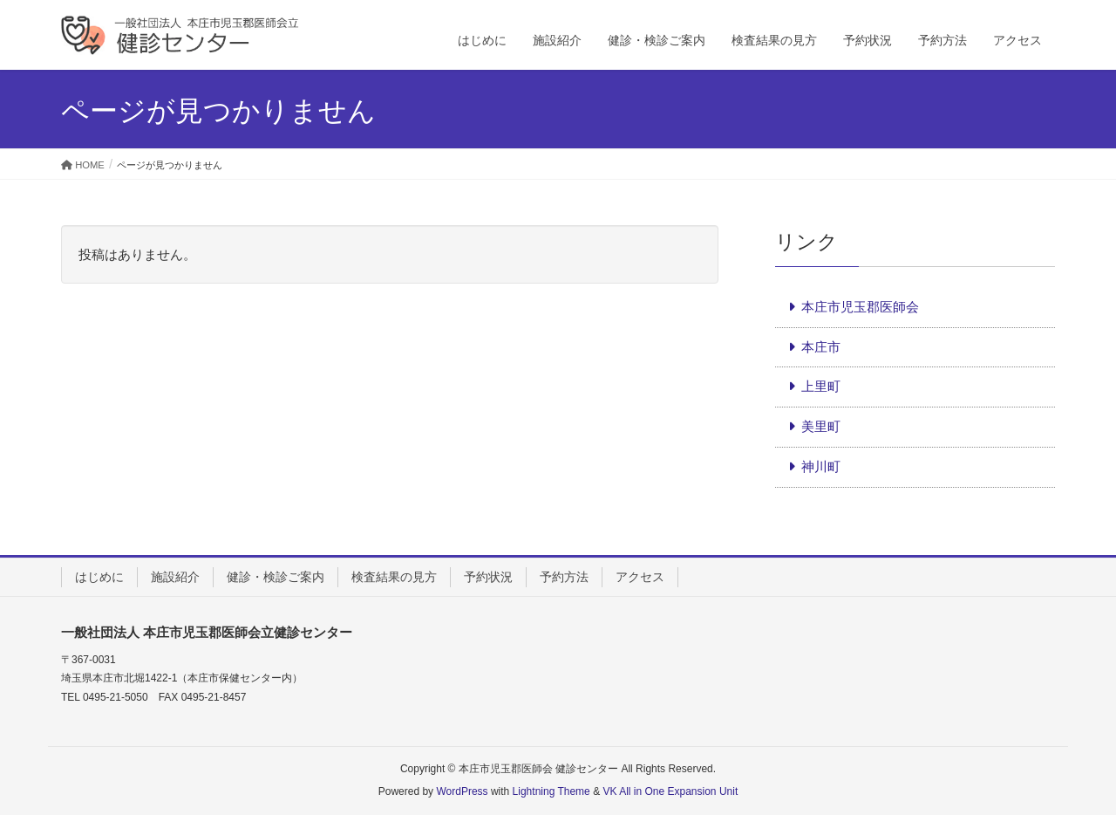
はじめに (99, 577)
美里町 (820, 426)
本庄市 (820, 346)
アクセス (640, 577)
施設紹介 (175, 577)
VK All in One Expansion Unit (670, 791)
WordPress (461, 791)
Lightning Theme (551, 791)
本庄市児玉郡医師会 (860, 306)
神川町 (820, 466)
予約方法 (564, 577)
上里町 (820, 386)
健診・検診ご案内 (275, 577)
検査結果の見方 (394, 577)
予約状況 (488, 577)
